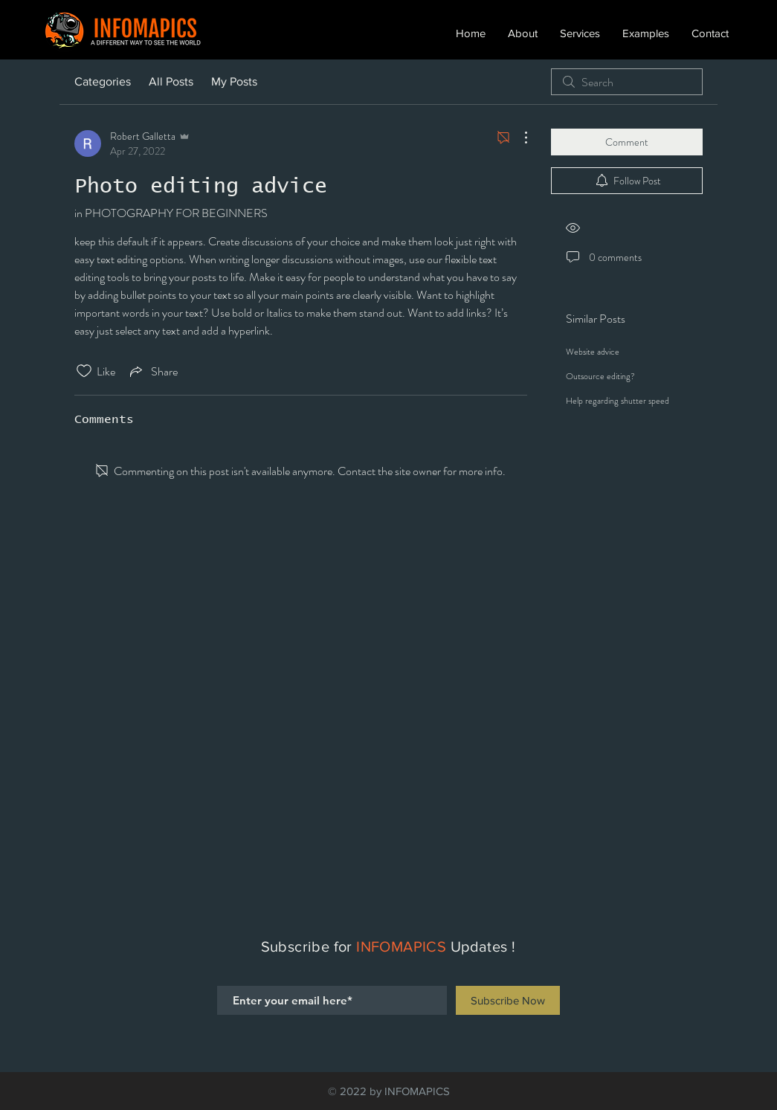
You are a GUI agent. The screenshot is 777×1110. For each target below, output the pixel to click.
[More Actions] (518, 137)
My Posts (234, 81)
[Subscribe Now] (508, 1000)
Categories (102, 81)
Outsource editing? (600, 376)
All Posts (171, 81)
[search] (627, 81)
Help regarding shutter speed (617, 400)
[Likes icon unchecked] (84, 371)
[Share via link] (152, 371)
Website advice (592, 351)
